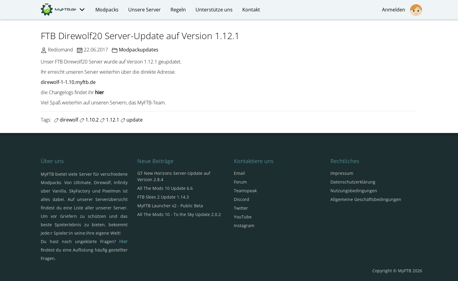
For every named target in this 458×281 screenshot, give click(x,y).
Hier (123, 241)
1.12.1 (109, 119)
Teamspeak (245, 190)
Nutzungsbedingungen (353, 190)
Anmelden (402, 10)
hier (99, 92)
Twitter (241, 208)
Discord (241, 199)
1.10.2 (89, 119)
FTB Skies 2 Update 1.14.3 (163, 197)
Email (239, 173)
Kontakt (251, 9)
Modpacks (107, 9)
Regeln (178, 9)
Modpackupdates (138, 49)
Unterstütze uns (214, 9)
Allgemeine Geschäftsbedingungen (365, 199)
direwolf (66, 119)
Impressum (341, 173)
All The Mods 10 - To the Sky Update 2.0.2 (179, 214)
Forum (240, 182)
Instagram (244, 225)
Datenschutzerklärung (352, 182)
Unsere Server (144, 9)
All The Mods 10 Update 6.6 (165, 188)
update (131, 119)
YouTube (243, 217)
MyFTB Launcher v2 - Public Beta (170, 205)
